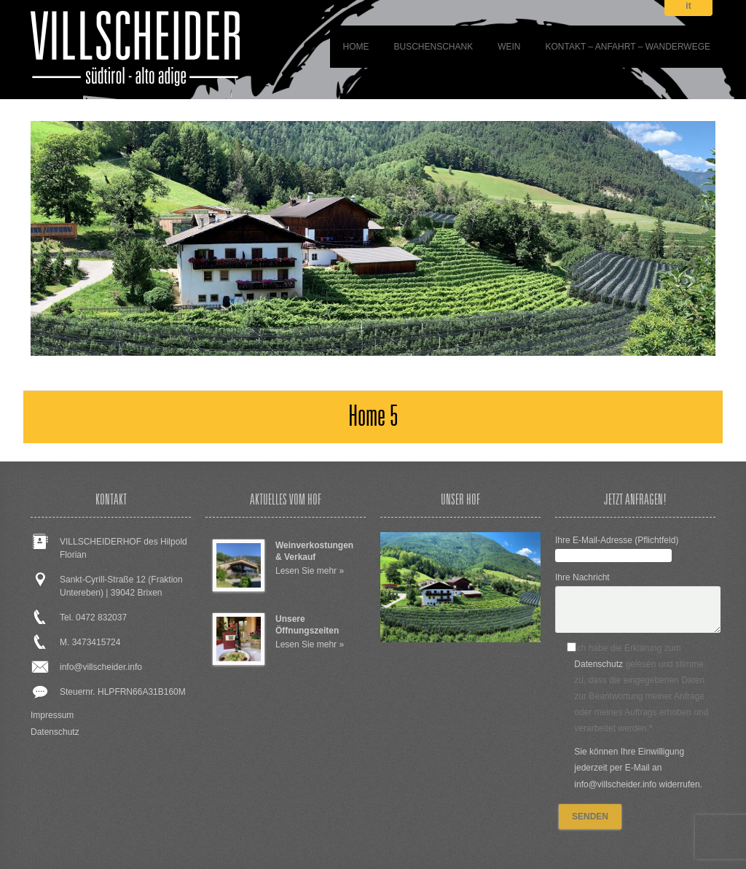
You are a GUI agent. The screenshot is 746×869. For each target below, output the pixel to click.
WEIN (509, 47)
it (688, 6)
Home (355, 47)
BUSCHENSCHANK (433, 47)
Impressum (52, 715)
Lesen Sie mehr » (309, 571)
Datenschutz (55, 732)
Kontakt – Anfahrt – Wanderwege (628, 47)
